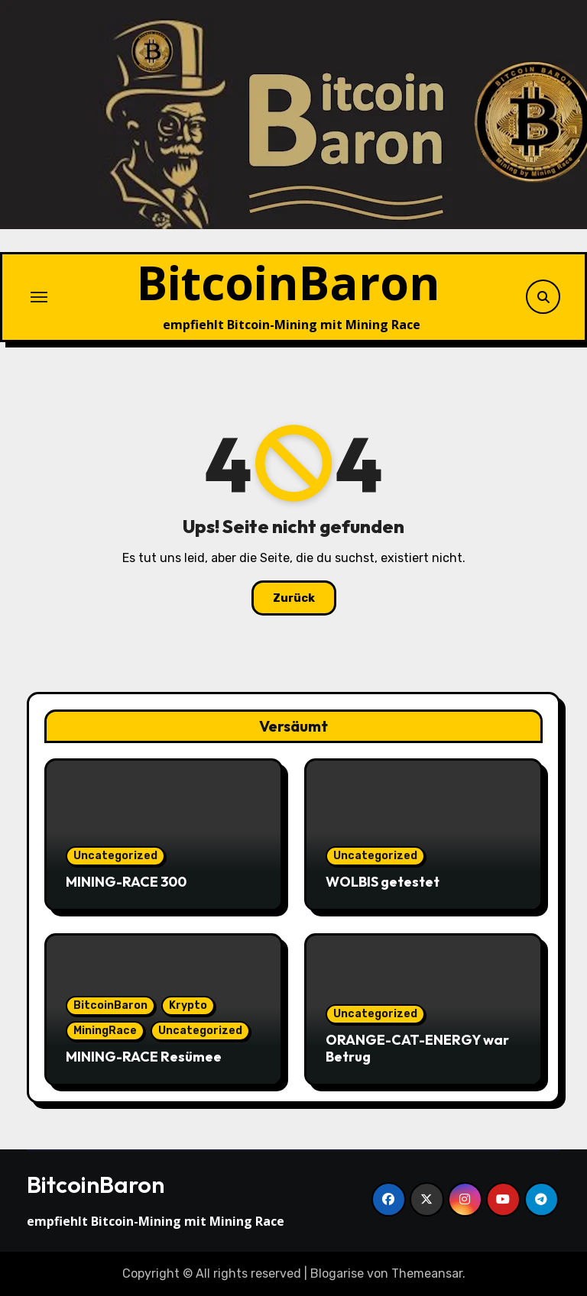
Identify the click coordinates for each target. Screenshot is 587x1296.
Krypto (188, 1005)
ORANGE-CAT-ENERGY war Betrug (417, 1048)
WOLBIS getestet (382, 881)
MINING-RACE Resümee (144, 1056)
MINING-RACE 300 (126, 881)
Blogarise (337, 1273)
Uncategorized (115, 855)
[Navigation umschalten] (39, 297)
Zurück (294, 598)
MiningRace (105, 1030)
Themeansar (426, 1273)
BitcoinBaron (288, 282)
